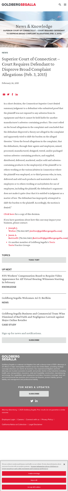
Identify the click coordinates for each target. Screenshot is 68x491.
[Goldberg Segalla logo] (19, 4)
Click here (9, 214)
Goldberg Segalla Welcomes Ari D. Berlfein (26, 297)
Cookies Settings (34, 474)
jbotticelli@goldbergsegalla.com (50, 238)
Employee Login (8, 419)
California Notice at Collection (14, 424)
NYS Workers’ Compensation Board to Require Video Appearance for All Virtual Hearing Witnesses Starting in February (33, 279)
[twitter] (8, 94)
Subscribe (34, 340)
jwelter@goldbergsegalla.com (45, 231)
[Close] (64, 465)
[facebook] (12, 94)
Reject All (34, 481)
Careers (20, 419)
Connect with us (32, 419)
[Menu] (64, 4)
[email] (4, 94)
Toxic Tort (34, 260)
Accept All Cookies (34, 488)
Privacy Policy (47, 419)
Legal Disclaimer (35, 424)
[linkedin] (17, 94)
